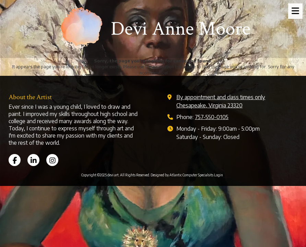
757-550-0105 (211, 116)
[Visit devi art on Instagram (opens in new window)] (52, 160)
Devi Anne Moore (180, 29)
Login (218, 175)
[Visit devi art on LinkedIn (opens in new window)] (33, 160)
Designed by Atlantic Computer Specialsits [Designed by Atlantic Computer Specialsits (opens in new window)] (182, 175)
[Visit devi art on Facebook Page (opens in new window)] (15, 160)
